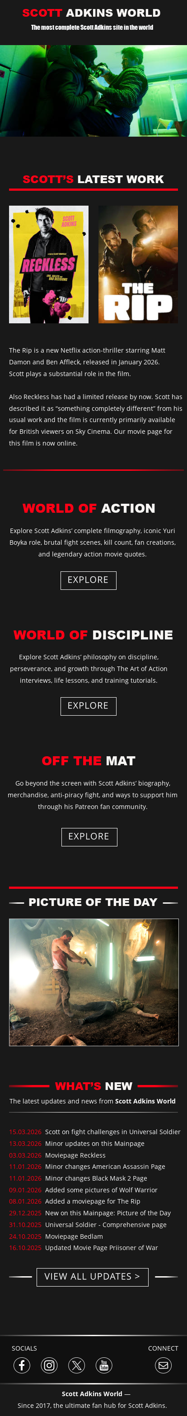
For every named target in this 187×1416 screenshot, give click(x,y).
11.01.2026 (26, 1166)
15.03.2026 (27, 1131)
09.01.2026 (26, 1190)
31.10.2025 (26, 1224)
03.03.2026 (26, 1155)
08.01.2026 (26, 1201)
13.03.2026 (26, 1143)
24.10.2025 (27, 1236)
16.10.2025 (26, 1247)
